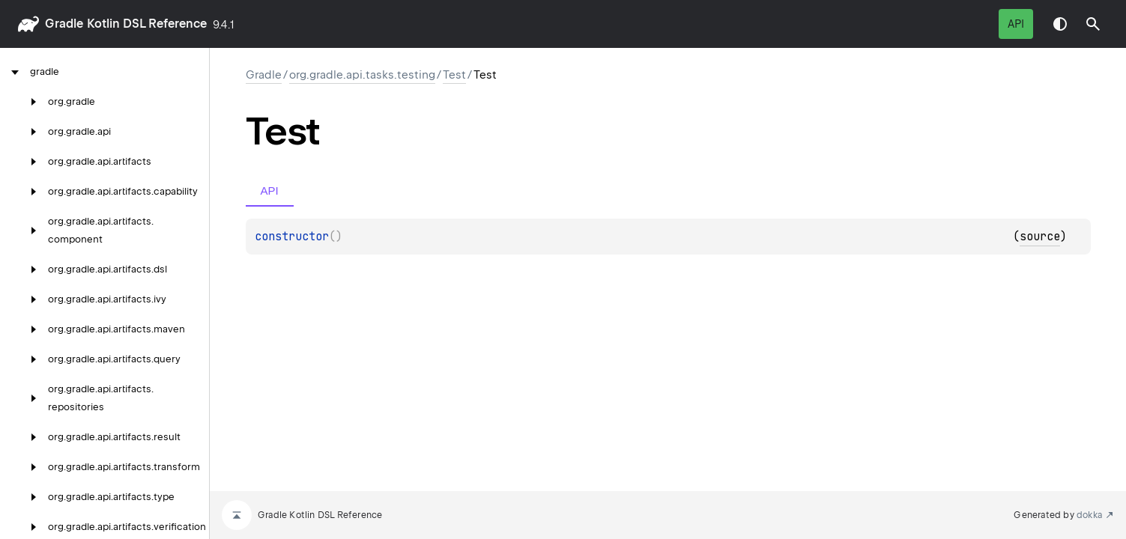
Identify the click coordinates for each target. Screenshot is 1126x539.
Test (454, 75)
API (1016, 24)
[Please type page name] (1093, 24)
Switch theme (1060, 24)
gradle (64, 23)
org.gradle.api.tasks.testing (362, 75)
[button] (1093, 24)
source (1040, 236)
